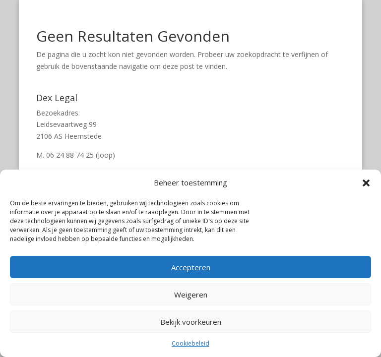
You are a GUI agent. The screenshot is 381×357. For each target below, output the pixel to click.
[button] (366, 183)
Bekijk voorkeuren (190, 322)
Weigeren (190, 294)
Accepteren (190, 267)
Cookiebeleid (190, 343)
